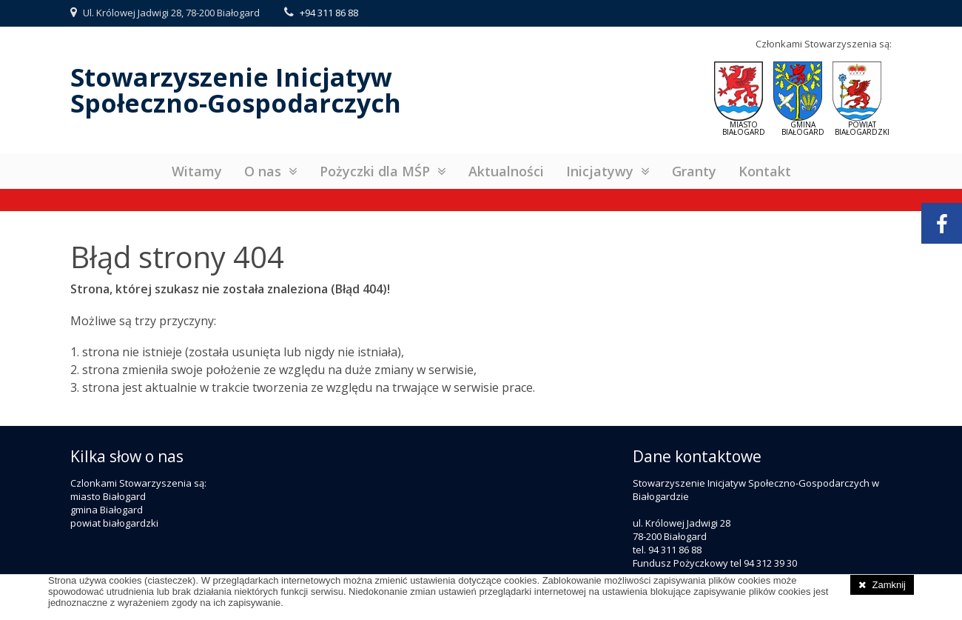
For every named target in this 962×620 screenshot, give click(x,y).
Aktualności (506, 171)
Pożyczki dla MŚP (375, 171)
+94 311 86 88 (329, 12)
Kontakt (765, 171)
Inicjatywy (599, 171)
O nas (262, 171)
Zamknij (889, 584)
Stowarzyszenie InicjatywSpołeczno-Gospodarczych (235, 90)
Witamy (197, 171)
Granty (694, 171)
